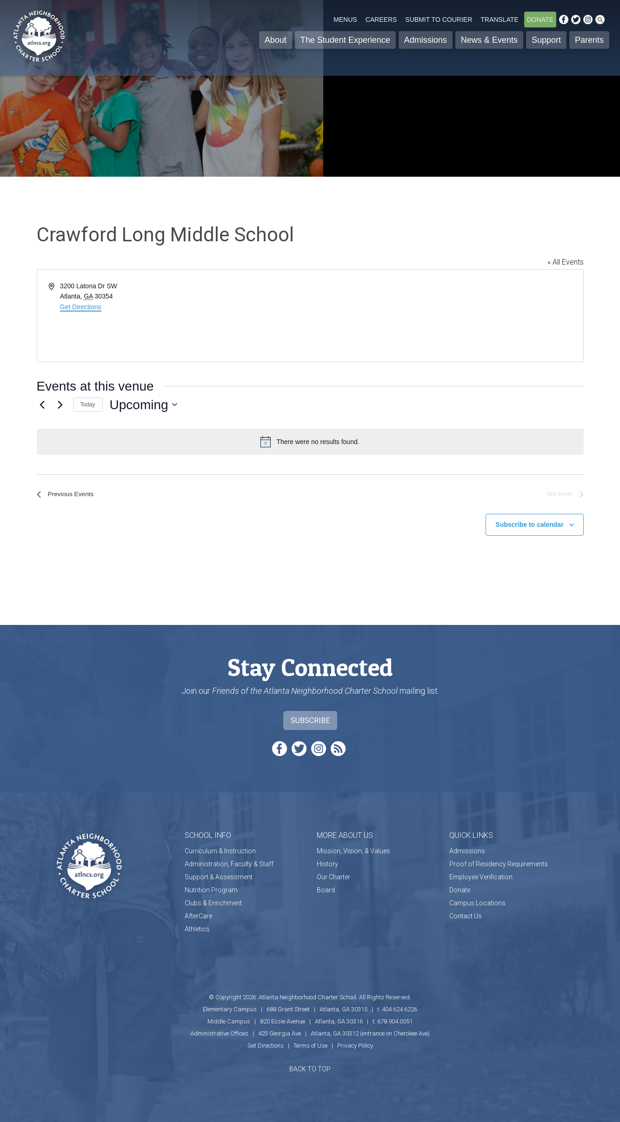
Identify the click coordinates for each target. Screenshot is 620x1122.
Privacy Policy (355, 1043)
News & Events (489, 40)
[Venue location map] (446, 316)
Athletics (197, 927)
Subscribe (310, 718)
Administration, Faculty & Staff (229, 862)
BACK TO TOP (310, 1067)
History (327, 862)
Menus (345, 19)
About (276, 40)
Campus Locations (477, 901)
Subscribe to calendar (529, 522)
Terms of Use (310, 1043)
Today (87, 404)
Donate (540, 19)
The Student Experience (345, 40)
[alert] (310, 442)
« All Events (565, 262)
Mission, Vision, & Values (353, 849)
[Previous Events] (42, 404)
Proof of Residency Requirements (498, 862)
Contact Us (465, 914)
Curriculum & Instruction (220, 849)
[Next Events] (60, 404)
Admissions (425, 40)
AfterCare (198, 914)
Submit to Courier (438, 19)
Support (546, 40)
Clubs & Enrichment (213, 901)
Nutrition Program (211, 888)
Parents (589, 40)
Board (326, 888)
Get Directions (80, 307)
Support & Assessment (219, 875)
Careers (381, 19)
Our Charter (333, 875)
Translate (499, 19)
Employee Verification (481, 875)
